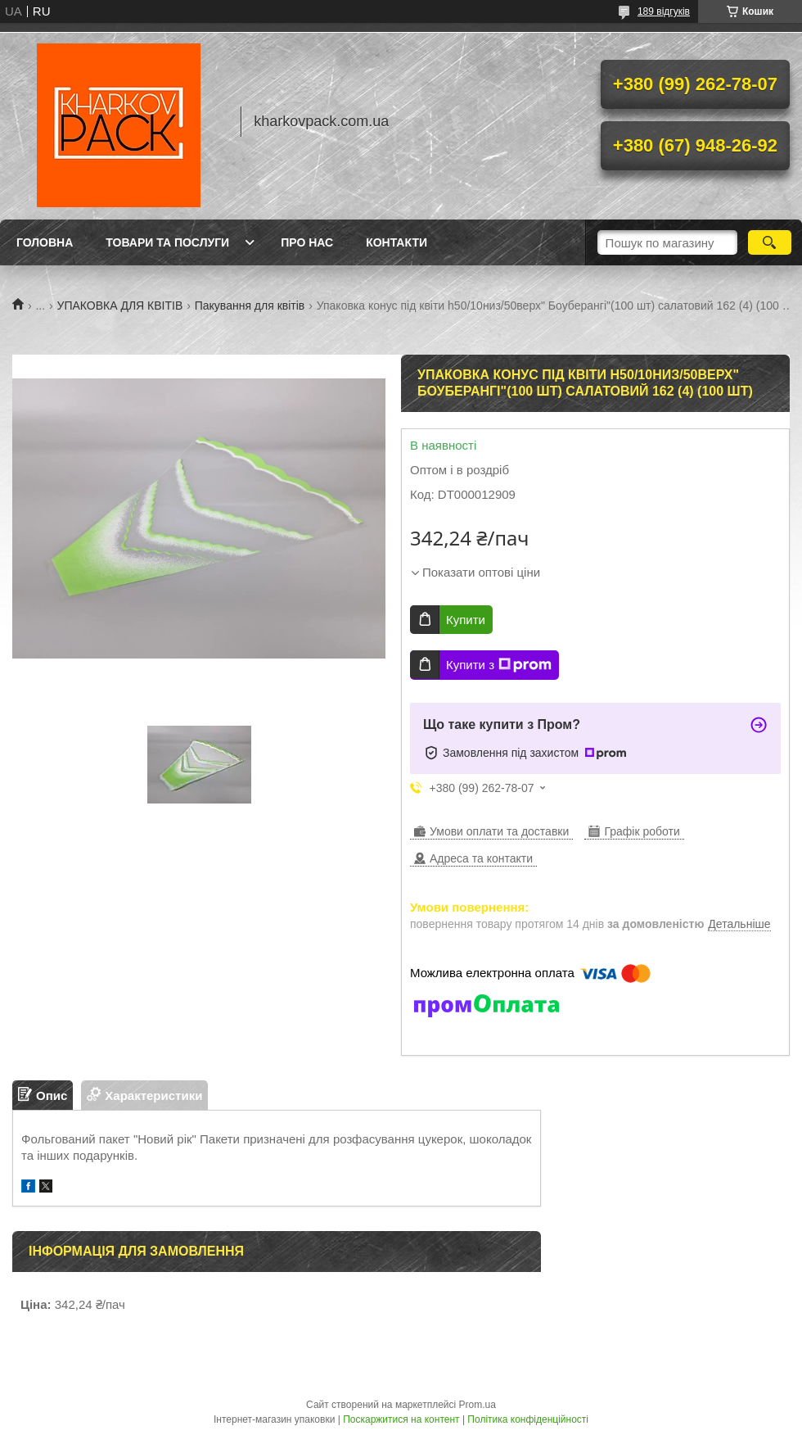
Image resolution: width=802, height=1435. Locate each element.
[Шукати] (769, 242)
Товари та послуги (167, 242)
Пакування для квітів (250, 305)
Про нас (307, 242)
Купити (465, 620)
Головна (44, 242)
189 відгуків (664, 11)
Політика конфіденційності (527, 1419)
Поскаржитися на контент (401, 1419)
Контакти (396, 242)
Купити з (499, 665)
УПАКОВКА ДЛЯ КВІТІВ (120, 305)
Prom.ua (477, 1404)
